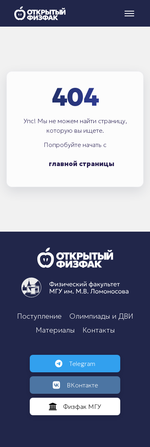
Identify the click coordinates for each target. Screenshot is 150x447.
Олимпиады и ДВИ (101, 316)
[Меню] (129, 13)
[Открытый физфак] (39, 13)
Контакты (99, 330)
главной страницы (81, 164)
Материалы (55, 330)
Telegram (75, 364)
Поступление (39, 316)
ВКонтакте (75, 385)
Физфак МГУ (75, 406)
